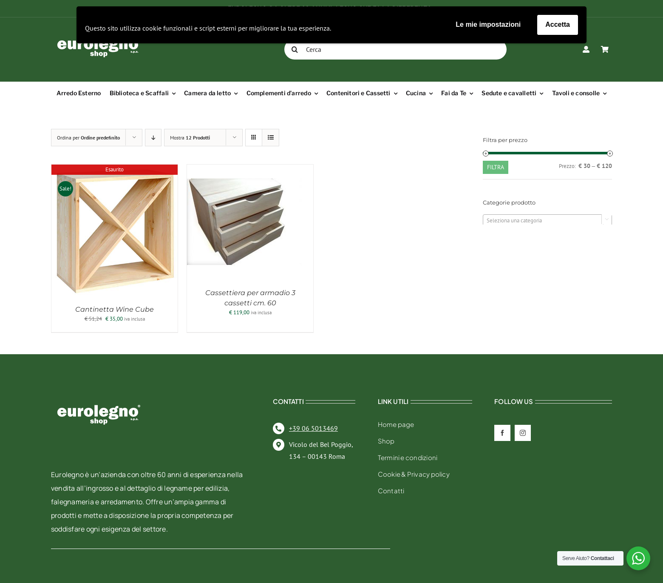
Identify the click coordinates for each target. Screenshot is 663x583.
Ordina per (88, 137)
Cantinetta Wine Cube (114, 309)
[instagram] (523, 433)
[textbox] (547, 221)
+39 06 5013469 (313, 428)
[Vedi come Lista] (270, 137)
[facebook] (502, 433)
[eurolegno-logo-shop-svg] (99, 391)
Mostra (190, 137)
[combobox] (547, 220)
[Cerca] (395, 49)
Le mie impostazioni (488, 24)
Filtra (495, 167)
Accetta (557, 24)
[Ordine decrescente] (153, 137)
